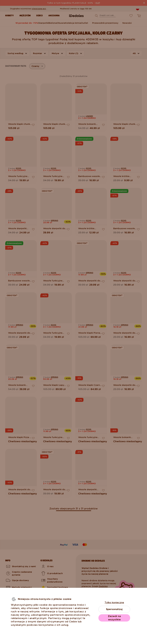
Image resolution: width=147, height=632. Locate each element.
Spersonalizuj (114, 609)
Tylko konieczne (114, 602)
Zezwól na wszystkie (114, 618)
